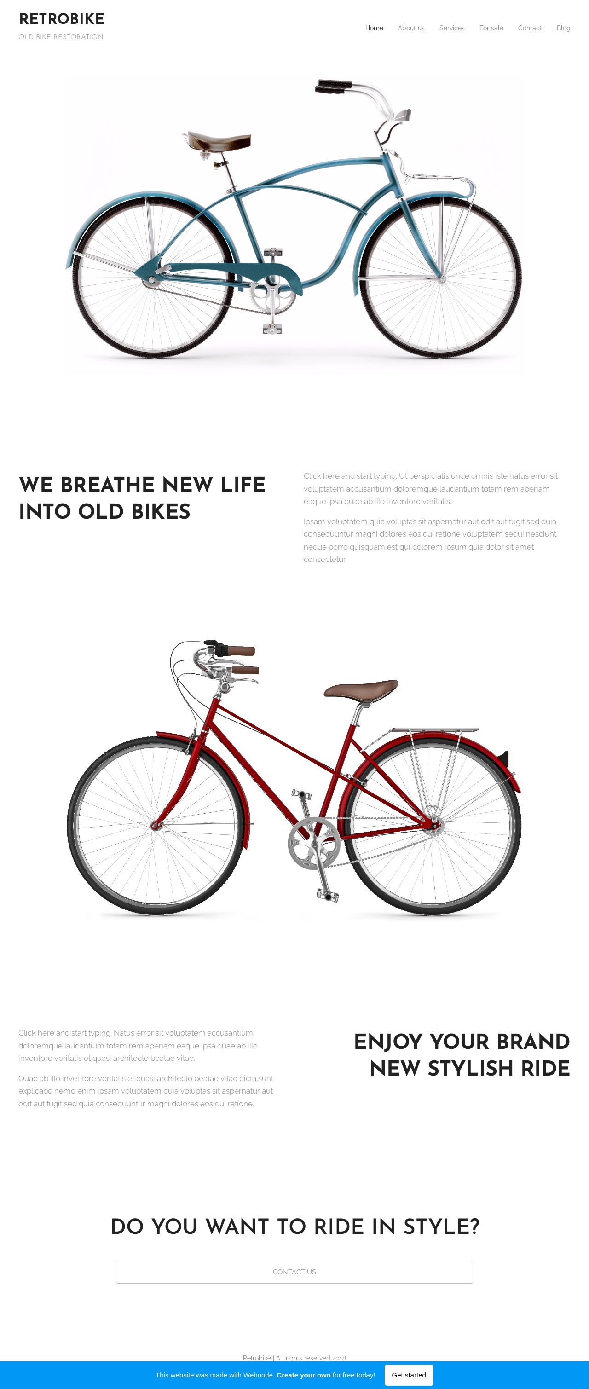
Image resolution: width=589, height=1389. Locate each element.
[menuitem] (359, 28)
